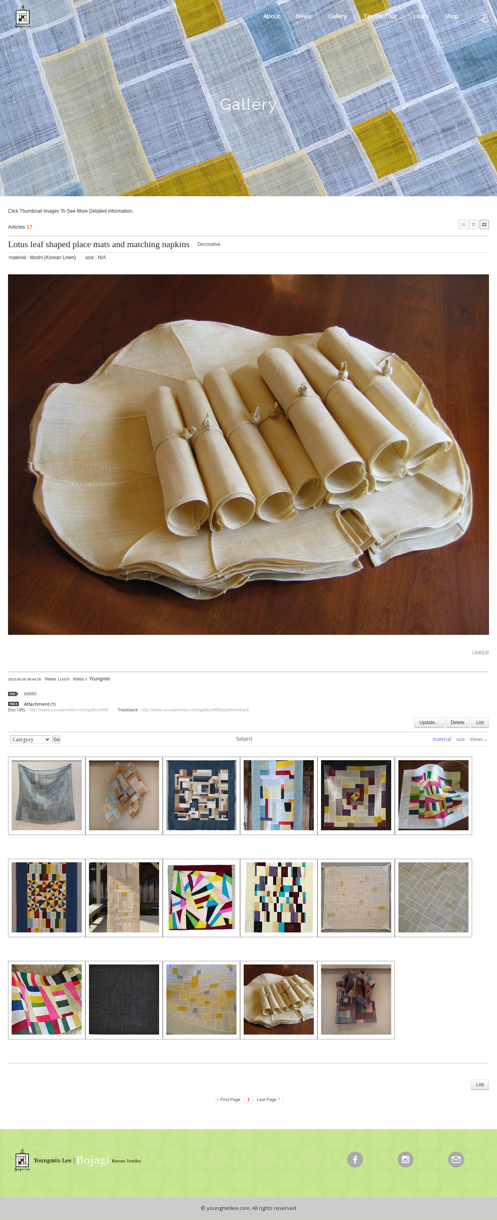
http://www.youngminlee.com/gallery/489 (68, 709)
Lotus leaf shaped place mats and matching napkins (99, 244)
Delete (458, 722)
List (480, 722)
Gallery (337, 16)
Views (478, 739)
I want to (480, 651)
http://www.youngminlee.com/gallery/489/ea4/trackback (195, 709)
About (271, 16)
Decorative (209, 244)
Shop (452, 16)
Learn (421, 16)
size (460, 739)
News (304, 16)
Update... (429, 722)
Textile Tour (380, 16)
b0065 (30, 693)
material (441, 739)
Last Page (267, 1099)
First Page (230, 1099)
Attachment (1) (39, 704)
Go (56, 739)
